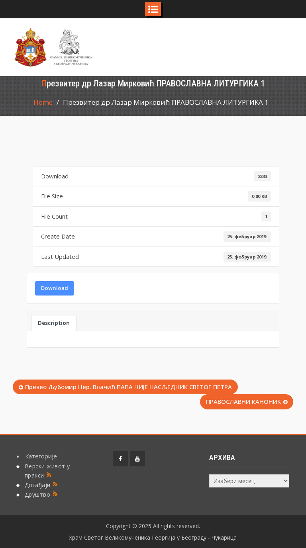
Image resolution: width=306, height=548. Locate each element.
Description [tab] (54, 323)
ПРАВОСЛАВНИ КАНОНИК (243, 401)
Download (54, 288)
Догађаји (38, 485)
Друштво (38, 494)
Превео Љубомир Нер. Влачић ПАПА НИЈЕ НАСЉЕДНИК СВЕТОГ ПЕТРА (128, 387)
